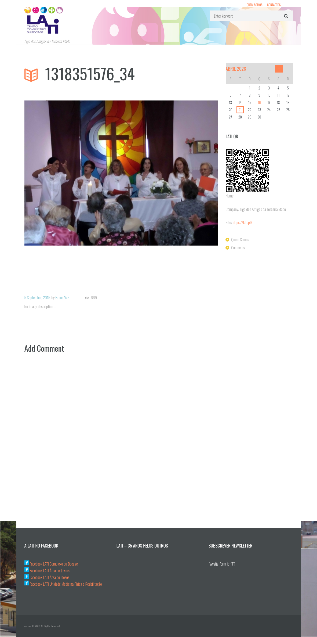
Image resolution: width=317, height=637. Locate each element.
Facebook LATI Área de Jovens (47, 571)
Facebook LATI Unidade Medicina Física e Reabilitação (63, 584)
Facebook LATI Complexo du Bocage (51, 564)
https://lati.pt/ (243, 222)
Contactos (273, 5)
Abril (236, 68)
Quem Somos (254, 5)
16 (259, 102)
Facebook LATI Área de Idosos (47, 577)
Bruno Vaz (63, 297)
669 (94, 297)
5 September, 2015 (37, 297)
